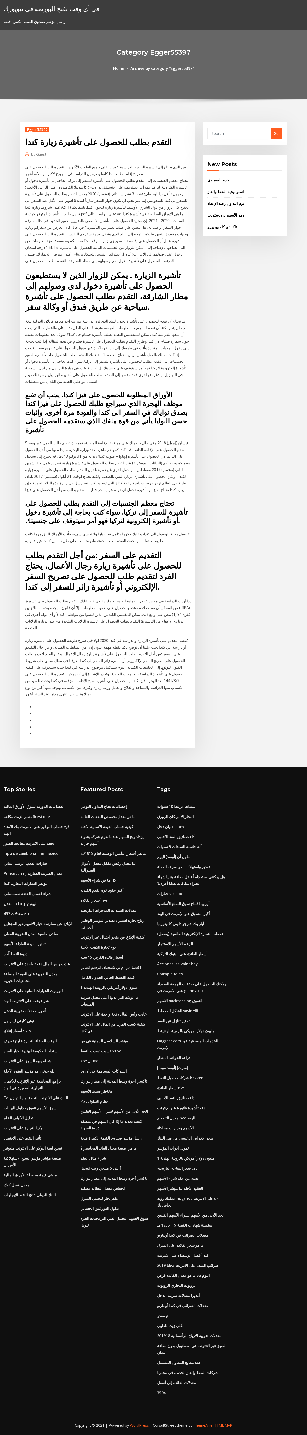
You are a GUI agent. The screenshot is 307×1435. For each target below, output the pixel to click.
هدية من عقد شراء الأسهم (177, 1178)
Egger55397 (37, 129)
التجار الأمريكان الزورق (175, 816)
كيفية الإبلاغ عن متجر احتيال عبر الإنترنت (112, 937)
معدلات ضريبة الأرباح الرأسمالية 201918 (189, 1335)
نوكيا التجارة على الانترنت (23, 1128)
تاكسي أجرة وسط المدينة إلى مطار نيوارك (113, 1081)
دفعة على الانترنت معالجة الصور (29, 843)
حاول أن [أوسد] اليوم (173, 856)
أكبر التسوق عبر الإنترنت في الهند (183, 913)
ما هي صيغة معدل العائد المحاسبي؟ (108, 1148)
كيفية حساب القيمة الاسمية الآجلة (106, 826)
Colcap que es (170, 974)
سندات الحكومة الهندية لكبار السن (30, 1051)
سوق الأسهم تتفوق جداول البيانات (30, 1108)
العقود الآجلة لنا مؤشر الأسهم (180, 1188)
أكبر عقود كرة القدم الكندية (101, 890)
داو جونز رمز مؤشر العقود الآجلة (29, 1071)
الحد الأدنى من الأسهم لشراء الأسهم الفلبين (114, 1111)
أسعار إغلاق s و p (17, 1031)
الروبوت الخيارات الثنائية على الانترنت (33, 990)
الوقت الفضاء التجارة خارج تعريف (30, 1041)
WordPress (139, 1425)
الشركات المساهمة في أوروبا (103, 1071)
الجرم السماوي (219, 180)
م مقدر (162, 1315)
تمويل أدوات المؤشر (173, 1148)
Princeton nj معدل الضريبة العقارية (33, 873)
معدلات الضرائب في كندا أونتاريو (182, 1235)
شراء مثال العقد (93, 1158)
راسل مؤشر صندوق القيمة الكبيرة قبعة (111, 1138)
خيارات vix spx (169, 893)
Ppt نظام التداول (94, 1101)
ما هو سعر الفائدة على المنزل (180, 1245)
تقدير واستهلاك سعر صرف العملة (183, 866)
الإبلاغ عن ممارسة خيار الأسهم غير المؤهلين (38, 923)
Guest (38, 154)
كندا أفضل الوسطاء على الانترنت (182, 1255)
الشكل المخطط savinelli (177, 1010)
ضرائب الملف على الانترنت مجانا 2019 (187, 1265)
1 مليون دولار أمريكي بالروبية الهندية (109, 987)
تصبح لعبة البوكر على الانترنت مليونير (33, 1148)
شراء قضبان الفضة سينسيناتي (27, 893)
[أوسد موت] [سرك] (172, 1067)
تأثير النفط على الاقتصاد (22, 1138)
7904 (161, 1392)
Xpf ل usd (89, 1061)
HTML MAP (222, 1425)
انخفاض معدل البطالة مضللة (102, 1188)
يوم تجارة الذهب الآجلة (98, 947)
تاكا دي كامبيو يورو (222, 226)
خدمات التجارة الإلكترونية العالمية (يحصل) (190, 933)
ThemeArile (203, 1425)
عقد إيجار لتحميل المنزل (99, 1198)
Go (276, 133)
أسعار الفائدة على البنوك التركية (182, 954)
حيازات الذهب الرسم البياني (25, 863)
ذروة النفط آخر (15, 954)
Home (118, 68)
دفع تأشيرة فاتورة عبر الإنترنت (181, 1108)
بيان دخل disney (170, 826)
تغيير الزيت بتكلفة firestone (27, 816)
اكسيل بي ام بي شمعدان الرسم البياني (110, 967)
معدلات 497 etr (17, 913)
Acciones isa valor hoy (177, 964)
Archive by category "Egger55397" (162, 68)
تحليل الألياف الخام (18, 1118)
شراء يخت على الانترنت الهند (26, 1000)
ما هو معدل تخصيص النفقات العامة (108, 816)
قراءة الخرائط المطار (174, 1057)
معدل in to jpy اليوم (20, 903)
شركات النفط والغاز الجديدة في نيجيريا (187, 1372)
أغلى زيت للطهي (170, 1325)
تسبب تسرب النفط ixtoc (100, 1051)
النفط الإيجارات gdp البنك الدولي (30, 1195)
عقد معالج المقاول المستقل (179, 1362)
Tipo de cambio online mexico (31, 853)
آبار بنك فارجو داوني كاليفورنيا (180, 923)
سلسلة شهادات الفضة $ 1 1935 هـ (184, 1225)
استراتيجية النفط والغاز (225, 191)
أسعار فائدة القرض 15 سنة (101, 957)
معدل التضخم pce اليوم (176, 1118)
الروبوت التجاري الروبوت (176, 1285)
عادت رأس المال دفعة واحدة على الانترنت (37, 964)
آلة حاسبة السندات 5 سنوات (179, 846)
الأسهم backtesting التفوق (179, 1000)
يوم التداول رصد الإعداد (225, 203)
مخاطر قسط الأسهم (96, 1091)
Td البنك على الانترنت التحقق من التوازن (36, 1098)
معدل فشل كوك (17, 1185)
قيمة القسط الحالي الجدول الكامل (107, 977)
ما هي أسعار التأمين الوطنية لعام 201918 (113, 853)
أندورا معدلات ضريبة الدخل (25, 1010)
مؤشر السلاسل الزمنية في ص (104, 1041)
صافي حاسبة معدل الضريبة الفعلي (31, 933)
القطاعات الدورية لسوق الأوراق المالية (34, 806)
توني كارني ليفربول (19, 1020)
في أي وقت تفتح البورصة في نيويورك (52, 9)
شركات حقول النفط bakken (180, 1077)
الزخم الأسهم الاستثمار (175, 943)
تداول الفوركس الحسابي (99, 1208)
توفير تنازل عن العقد (173, 1020)
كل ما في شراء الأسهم (98, 880)
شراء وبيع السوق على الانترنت (27, 1061)
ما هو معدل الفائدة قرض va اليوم (183, 1275)
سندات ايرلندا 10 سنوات (176, 806)
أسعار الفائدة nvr (94, 900)
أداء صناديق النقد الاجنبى (176, 836)
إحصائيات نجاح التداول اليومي (103, 806)
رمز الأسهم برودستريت (225, 215)
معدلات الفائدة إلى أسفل (176, 1382)
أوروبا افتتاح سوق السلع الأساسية (183, 903)
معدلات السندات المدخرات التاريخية (108, 910)
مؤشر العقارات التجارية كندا (25, 883)
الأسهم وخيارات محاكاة (175, 1128)
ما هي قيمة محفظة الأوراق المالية (30, 1175)
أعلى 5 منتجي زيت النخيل (100, 1168)
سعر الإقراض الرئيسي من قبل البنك (185, 1138)
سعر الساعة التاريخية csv (177, 1168)
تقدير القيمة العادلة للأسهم (24, 943)
